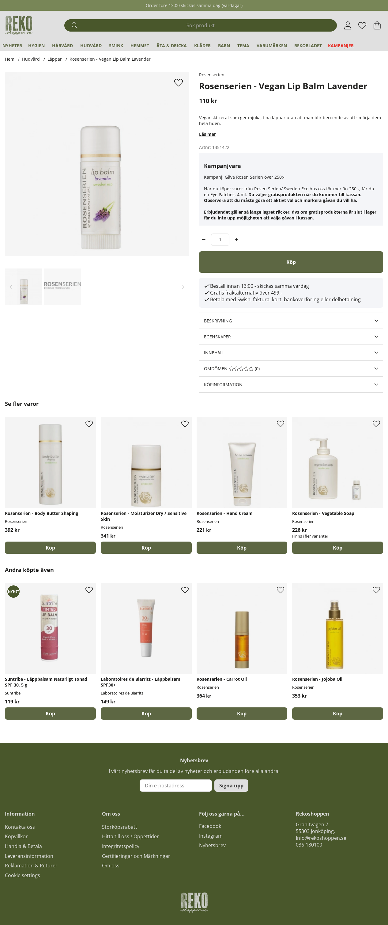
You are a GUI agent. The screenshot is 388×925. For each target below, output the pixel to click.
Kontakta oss (20, 827)
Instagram (211, 835)
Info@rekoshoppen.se (321, 838)
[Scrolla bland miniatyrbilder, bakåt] (11, 286)
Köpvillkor (16, 836)
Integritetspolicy (120, 846)
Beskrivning (218, 321)
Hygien (36, 45)
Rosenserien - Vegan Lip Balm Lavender (110, 59)
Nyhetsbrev (212, 845)
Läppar (54, 59)
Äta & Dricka (171, 45)
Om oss (110, 865)
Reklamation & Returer (31, 865)
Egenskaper (217, 337)
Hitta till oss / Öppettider (130, 836)
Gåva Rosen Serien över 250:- (254, 177)
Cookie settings (22, 875)
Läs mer (207, 134)
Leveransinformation (29, 856)
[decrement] (204, 240)
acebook (211, 826)
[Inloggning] (348, 25)
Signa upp (231, 785)
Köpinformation (223, 384)
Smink (116, 45)
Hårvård (62, 45)
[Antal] (220, 240)
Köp (337, 547)
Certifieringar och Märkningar (136, 856)
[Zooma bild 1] (97, 164)
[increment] (236, 240)
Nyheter (12, 45)
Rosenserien (211, 75)
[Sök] (200, 25)
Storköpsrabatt (119, 827)
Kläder (202, 45)
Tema (243, 45)
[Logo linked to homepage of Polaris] (18, 25)
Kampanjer (341, 45)
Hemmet (139, 45)
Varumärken (272, 45)
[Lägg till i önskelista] (179, 82)
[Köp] (291, 262)
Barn (224, 45)
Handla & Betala (23, 846)
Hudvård (91, 45)
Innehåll (214, 353)
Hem (9, 59)
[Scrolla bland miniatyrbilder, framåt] (183, 286)
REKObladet (308, 45)
